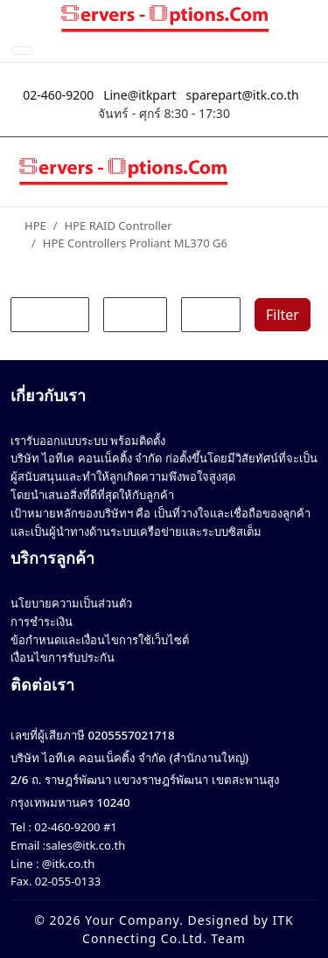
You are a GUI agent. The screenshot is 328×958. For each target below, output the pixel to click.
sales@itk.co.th (85, 845)
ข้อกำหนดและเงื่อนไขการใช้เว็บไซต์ (99, 640)
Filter (282, 314)
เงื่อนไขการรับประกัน (62, 657)
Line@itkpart (140, 95)
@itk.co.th (66, 863)
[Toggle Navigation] (21, 50)
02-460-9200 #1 (74, 827)
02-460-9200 (58, 95)
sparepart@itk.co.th (242, 95)
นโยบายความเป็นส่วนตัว (71, 603)
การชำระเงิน (41, 621)
